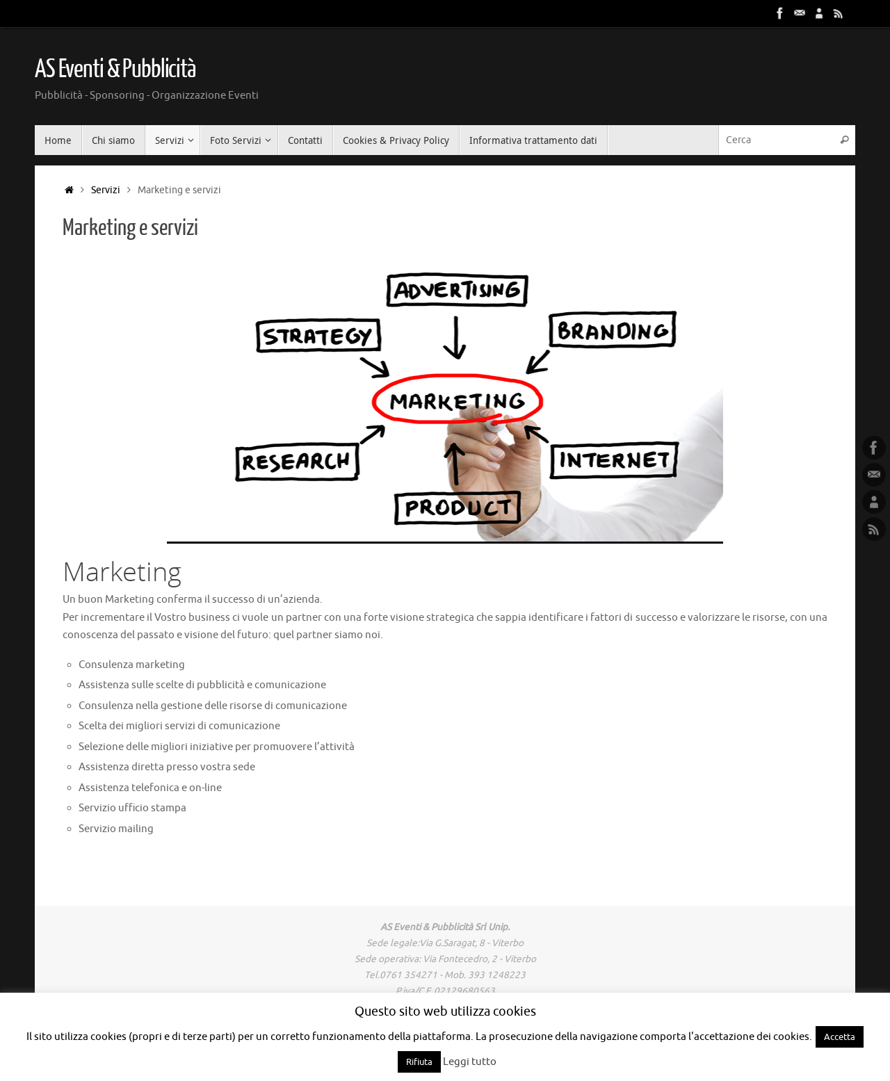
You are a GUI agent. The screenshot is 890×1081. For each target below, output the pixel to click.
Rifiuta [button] (419, 1062)
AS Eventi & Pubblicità (115, 69)
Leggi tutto (469, 1061)
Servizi (105, 190)
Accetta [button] (839, 1037)
